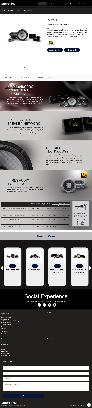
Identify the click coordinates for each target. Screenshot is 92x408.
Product (14, 10)
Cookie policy (80, 405)
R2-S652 (31, 10)
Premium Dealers (67, 4)
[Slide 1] (24, 67)
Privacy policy (72, 405)
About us (30, 4)
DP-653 (12, 266)
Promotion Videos (6, 355)
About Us (50, 312)
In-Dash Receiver (6, 322)
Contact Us (82, 4)
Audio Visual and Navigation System (11, 321)
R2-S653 (57, 266)
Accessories (4, 331)
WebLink (3, 333)
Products (42, 4)
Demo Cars (4, 351)
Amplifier (3, 326)
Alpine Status (5, 319)
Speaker (23, 10)
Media (3, 349)
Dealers (3, 339)
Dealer (53, 4)
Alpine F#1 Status (6, 317)
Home (20, 4)
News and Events (6, 353)
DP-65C (35, 266)
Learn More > (55, 50)
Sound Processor (6, 324)
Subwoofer (4, 330)
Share (72, 50)
